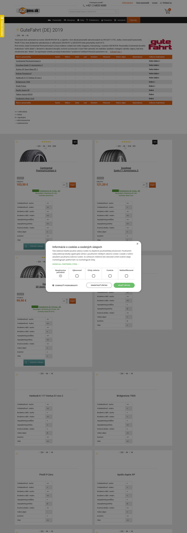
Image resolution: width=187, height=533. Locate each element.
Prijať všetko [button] (123, 285)
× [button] (137, 244)
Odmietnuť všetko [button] (97, 285)
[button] (93, 264)
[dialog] (93, 266)
